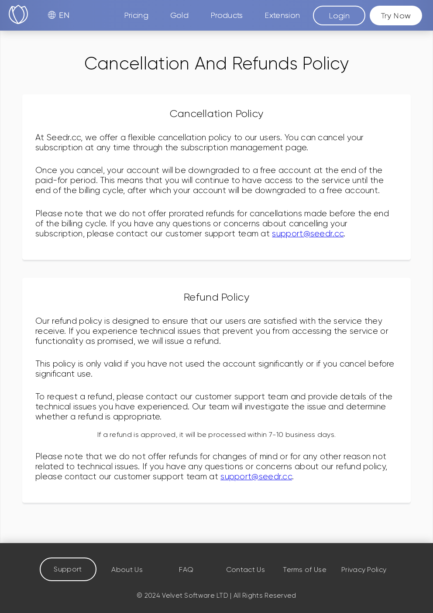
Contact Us (245, 569)
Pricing (136, 15)
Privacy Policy (363, 569)
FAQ (186, 569)
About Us (126, 569)
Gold (179, 15)
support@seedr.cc (308, 234)
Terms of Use (304, 569)
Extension (282, 15)
